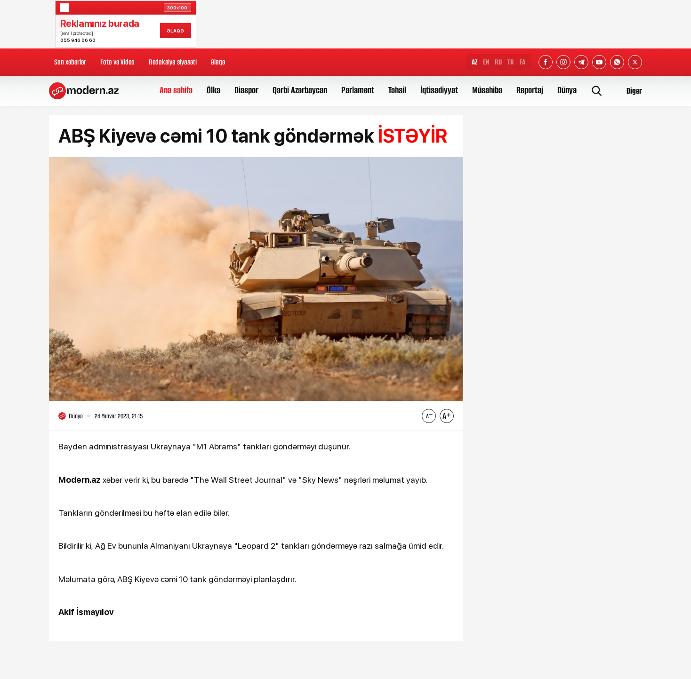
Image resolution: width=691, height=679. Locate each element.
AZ (474, 62)
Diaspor (246, 90)
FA (522, 62)
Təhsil (397, 90)
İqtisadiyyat (439, 90)
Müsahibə (487, 90)
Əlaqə (218, 62)
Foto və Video (117, 62)
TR (510, 62)
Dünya (567, 90)
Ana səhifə (176, 90)
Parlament (357, 90)
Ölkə (213, 90)
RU (498, 62)
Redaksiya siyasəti (173, 62)
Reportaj (529, 90)
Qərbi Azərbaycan (300, 90)
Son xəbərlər (70, 62)
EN (486, 62)
